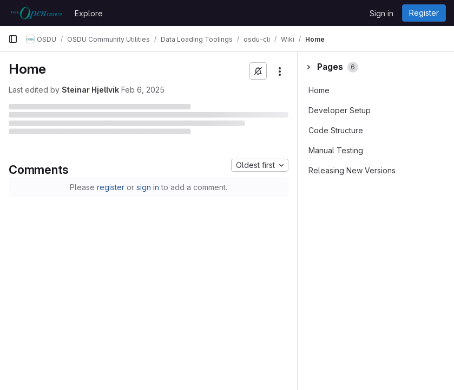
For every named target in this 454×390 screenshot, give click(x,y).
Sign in (381, 13)
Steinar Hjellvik (90, 89)
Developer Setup (339, 110)
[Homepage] (36, 13)
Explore (89, 13)
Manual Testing (335, 150)
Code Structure (335, 130)
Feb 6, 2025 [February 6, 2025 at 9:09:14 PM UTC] (143, 89)
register (110, 187)
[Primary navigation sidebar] (13, 39)
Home (319, 90)
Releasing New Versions (352, 170)
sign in (147, 187)
